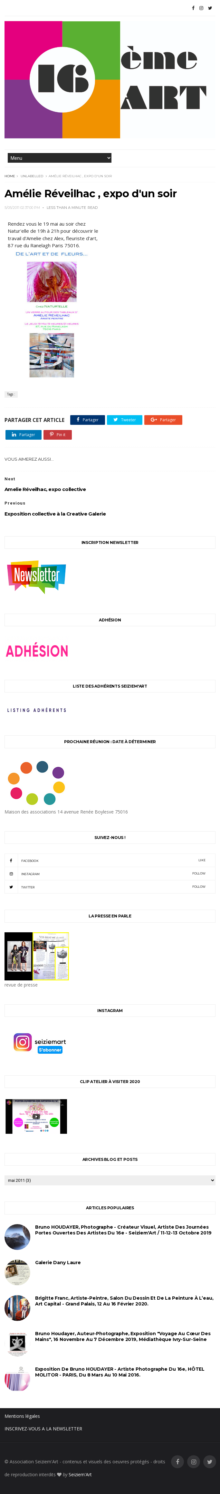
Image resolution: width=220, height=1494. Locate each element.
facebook (105, 860)
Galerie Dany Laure (58, 1262)
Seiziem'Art (80, 1474)
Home (10, 176)
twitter (105, 886)
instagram (105, 873)
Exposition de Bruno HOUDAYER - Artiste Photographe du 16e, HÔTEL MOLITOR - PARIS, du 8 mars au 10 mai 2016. (120, 1372)
